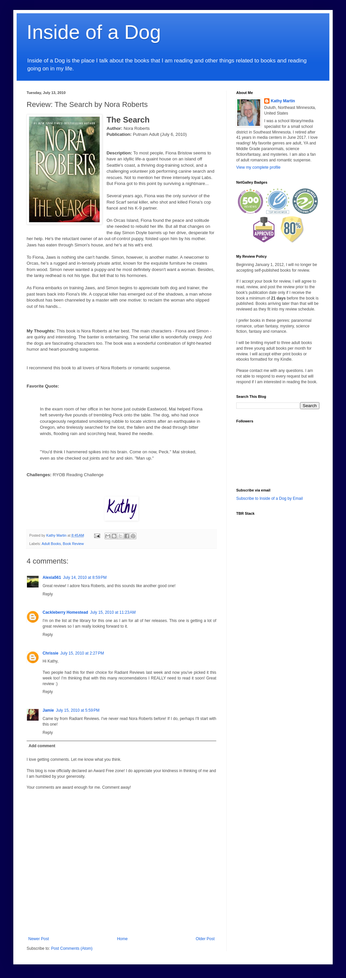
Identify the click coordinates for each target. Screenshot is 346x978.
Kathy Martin (283, 101)
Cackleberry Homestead (65, 612)
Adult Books (51, 544)
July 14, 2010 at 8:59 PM (84, 577)
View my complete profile (258, 167)
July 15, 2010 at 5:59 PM (77, 710)
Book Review (73, 544)
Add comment (42, 746)
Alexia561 (52, 577)
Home (122, 938)
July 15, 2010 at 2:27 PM (82, 653)
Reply (48, 594)
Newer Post (38, 938)
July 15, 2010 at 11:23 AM (113, 612)
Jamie (48, 710)
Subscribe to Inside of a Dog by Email (269, 498)
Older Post (205, 938)
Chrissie (50, 653)
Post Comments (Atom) (71, 948)
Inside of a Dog (94, 32)
